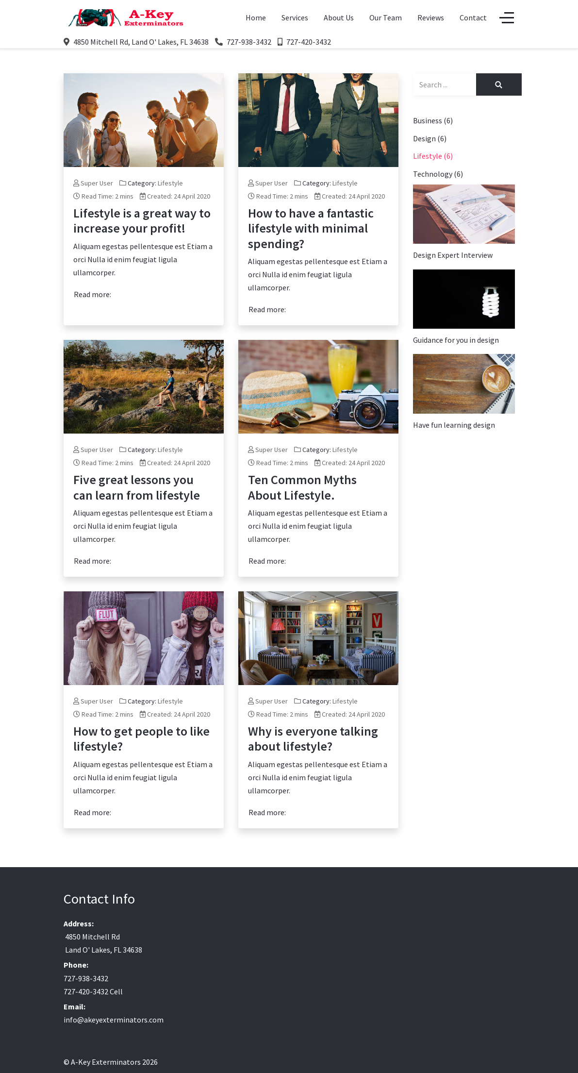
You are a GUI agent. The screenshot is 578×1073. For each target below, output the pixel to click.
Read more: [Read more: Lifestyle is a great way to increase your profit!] (92, 294)
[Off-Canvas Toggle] (506, 18)
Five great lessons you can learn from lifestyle (136, 487)
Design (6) (429, 138)
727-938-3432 (249, 42)
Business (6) (433, 120)
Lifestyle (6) (433, 156)
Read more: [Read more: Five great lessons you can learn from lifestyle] (92, 561)
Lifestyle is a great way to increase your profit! (142, 220)
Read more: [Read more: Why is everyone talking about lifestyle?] (267, 812)
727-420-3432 (308, 42)
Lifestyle (170, 183)
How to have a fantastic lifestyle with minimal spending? (311, 228)
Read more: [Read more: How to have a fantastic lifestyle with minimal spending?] (267, 309)
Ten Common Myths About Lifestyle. (302, 487)
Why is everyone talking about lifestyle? (313, 738)
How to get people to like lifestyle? (141, 738)
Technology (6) (438, 174)
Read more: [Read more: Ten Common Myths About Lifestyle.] (267, 561)
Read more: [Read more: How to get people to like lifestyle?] (92, 812)
